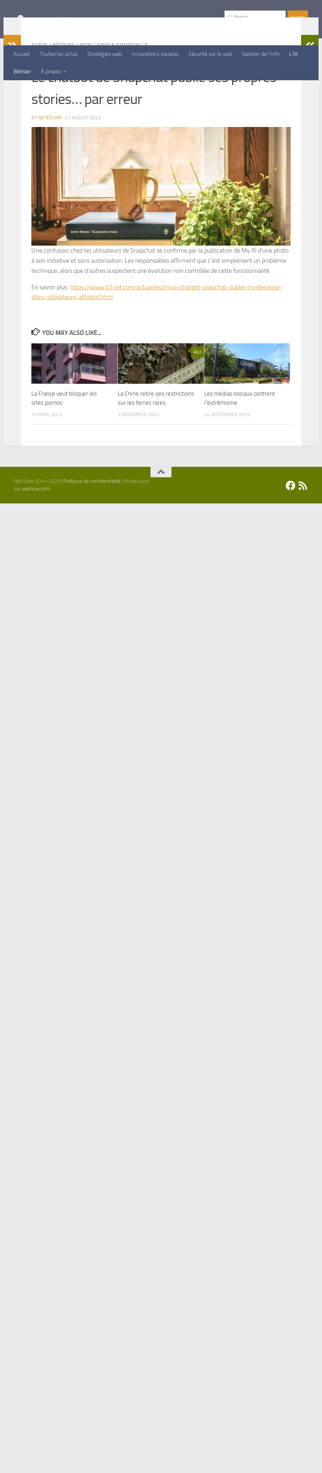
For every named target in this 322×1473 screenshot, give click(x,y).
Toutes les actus (58, 54)
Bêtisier (22, 71)
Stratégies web (104, 54)
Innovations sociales (155, 54)
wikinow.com (36, 534)
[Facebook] (291, 531)
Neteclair (50, 163)
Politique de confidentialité (92, 526)
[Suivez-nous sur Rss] (303, 531)
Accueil (22, 54)
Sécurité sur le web (210, 54)
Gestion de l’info (260, 54)
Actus (39, 90)
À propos (51, 71)
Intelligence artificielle (114, 90)
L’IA (293, 54)
